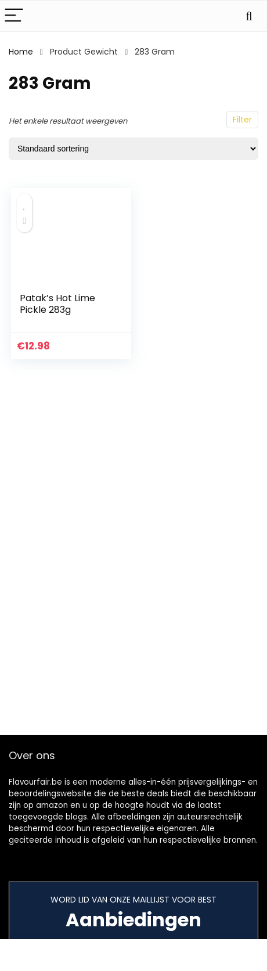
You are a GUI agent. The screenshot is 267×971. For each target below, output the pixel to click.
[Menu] (14, 16)
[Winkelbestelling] (133, 149)
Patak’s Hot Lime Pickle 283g (57, 303)
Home (21, 51)
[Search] (249, 16)
